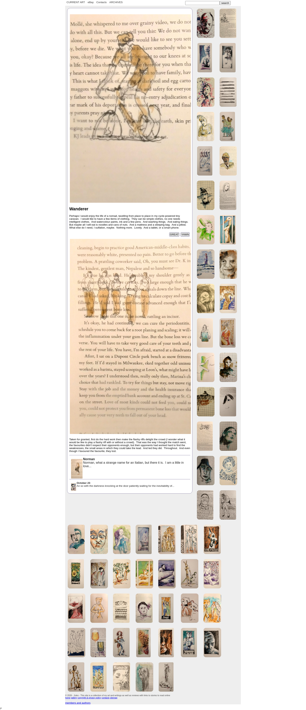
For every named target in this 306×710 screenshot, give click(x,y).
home (67, 698)
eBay (90, 2)
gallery (74, 698)
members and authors (78, 702)
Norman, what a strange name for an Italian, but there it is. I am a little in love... (127, 463)
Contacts (101, 2)
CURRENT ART (76, 2)
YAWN (185, 234)
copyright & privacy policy (89, 698)
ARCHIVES (116, 2)
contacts (105, 698)
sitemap (113, 698)
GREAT (174, 234)
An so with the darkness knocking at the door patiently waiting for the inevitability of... (122, 484)
